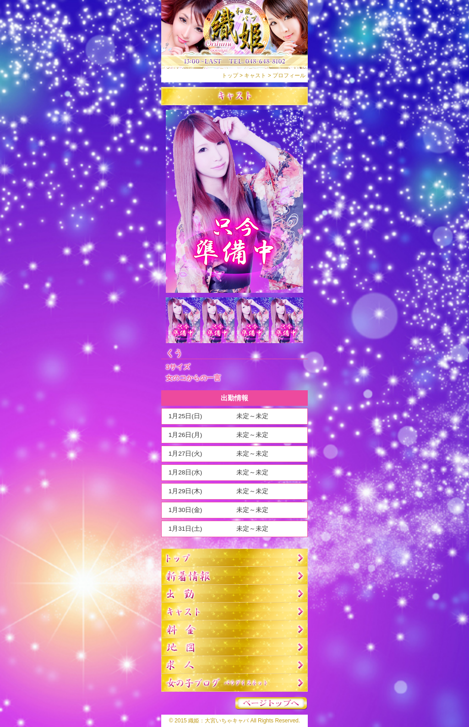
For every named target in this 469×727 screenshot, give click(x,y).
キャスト (255, 75)
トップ (230, 75)
